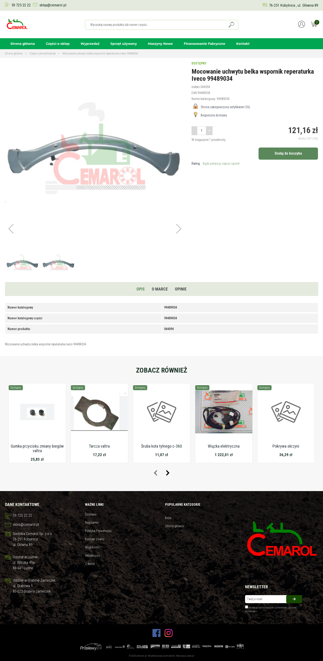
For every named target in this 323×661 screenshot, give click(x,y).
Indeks (196, 87)
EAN (194, 93)
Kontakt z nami (94, 539)
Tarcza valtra (99, 446)
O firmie (90, 564)
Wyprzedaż (89, 44)
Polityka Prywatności (98, 531)
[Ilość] (201, 130)
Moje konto (92, 547)
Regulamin (92, 522)
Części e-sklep (58, 44)
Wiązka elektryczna (224, 446)
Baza (168, 518)
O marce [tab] (160, 289)
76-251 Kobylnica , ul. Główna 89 (293, 5)
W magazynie (200, 140)
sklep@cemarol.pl (52, 5)
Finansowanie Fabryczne (204, 44)
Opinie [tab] (181, 289)
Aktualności (92, 555)
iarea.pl (190, 655)
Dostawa (90, 514)
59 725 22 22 (21, 5)
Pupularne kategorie (182, 504)
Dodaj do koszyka (288, 153)
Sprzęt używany (123, 44)
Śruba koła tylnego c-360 (161, 446)
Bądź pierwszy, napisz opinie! (221, 163)
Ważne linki (94, 504)
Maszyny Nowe (160, 44)
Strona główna (23, 44)
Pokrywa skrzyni (285, 446)
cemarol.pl (141, 655)
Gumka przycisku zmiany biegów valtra (37, 448)
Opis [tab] (140, 289)
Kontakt (243, 44)
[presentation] (155, 473)
